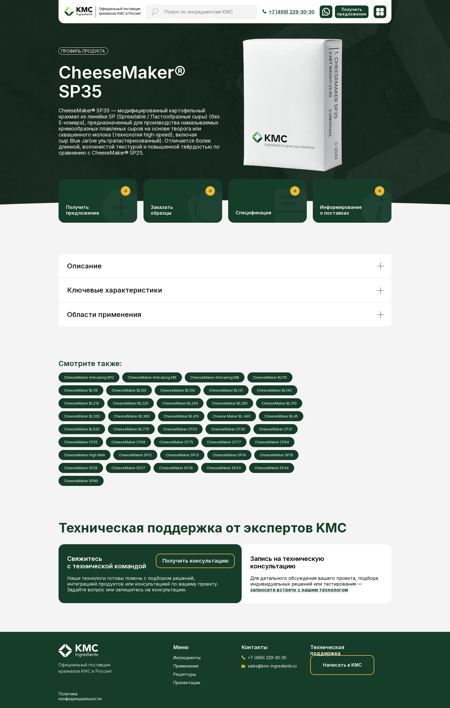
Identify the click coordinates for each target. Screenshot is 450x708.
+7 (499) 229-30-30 (267, 657)
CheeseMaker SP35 (176, 468)
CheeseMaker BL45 (281, 416)
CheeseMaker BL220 (130, 403)
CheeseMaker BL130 (177, 390)
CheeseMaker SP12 (135, 455)
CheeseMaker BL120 (129, 390)
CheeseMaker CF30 (228, 429)
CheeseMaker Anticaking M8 (214, 377)
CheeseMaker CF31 (275, 429)
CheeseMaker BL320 (82, 416)
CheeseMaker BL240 (180, 403)
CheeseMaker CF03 (180, 429)
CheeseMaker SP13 (182, 455)
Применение (186, 665)
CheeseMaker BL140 (274, 390)
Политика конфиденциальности (80, 696)
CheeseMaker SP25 (81, 468)
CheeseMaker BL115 (81, 390)
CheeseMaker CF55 (81, 442)
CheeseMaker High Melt (84, 455)
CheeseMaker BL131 (226, 390)
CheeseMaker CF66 (128, 442)
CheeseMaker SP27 (128, 468)
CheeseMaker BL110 (270, 377)
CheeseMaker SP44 (272, 468)
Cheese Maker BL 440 (232, 416)
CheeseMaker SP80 (81, 481)
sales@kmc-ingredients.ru (272, 665)
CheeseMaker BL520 (82, 429)
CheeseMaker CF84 (272, 442)
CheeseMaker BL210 (81, 403)
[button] (351, 11)
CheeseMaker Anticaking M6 (152, 377)
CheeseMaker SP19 (276, 455)
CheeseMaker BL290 (230, 403)
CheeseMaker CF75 (176, 442)
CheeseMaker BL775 (131, 429)
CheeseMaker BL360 (132, 416)
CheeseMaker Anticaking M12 (89, 377)
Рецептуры (184, 674)
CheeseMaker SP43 (224, 468)
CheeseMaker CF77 (224, 442)
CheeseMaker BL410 (181, 416)
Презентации (186, 682)
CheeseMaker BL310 (279, 403)
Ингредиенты (187, 657)
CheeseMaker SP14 (229, 455)
